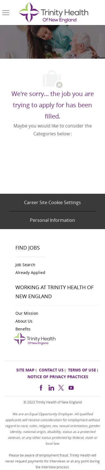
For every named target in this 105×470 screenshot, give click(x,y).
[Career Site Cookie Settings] (52, 202)
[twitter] (61, 387)
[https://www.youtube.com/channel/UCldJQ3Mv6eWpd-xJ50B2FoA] (71, 387)
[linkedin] (51, 387)
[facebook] (41, 387)
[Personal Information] (52, 220)
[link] (53, 12)
